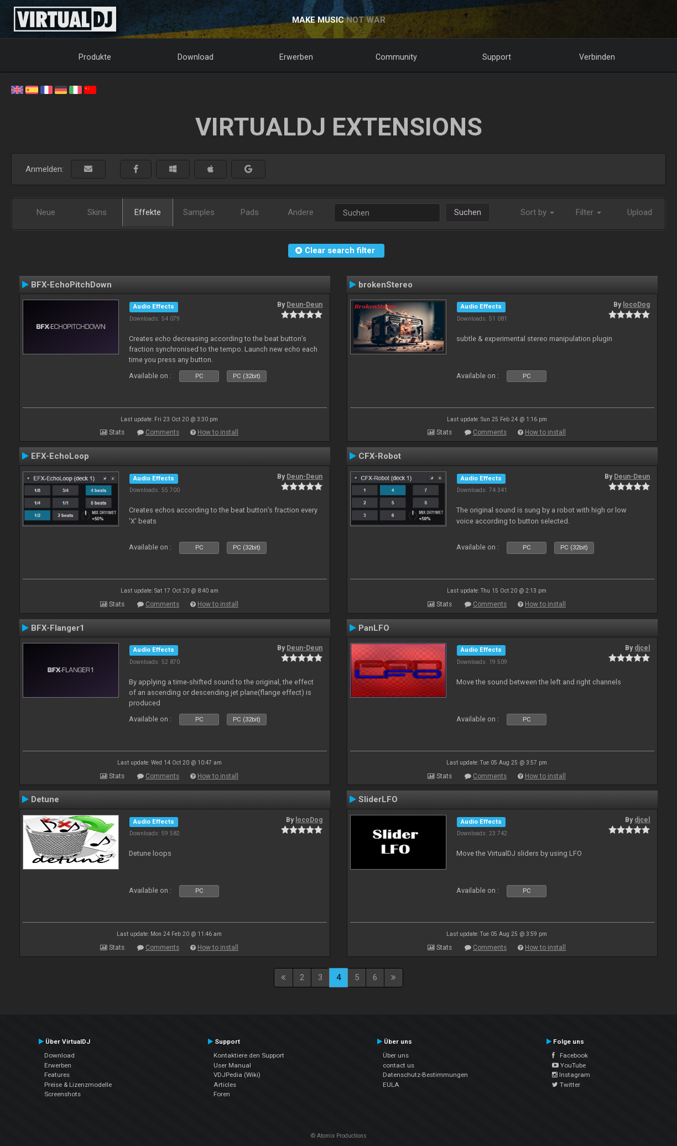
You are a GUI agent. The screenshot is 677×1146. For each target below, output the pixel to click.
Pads (250, 212)
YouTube (569, 1065)
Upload (639, 212)
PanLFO (373, 628)
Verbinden (597, 57)
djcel (642, 648)
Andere (301, 212)
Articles (224, 1085)
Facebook (570, 1055)
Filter (588, 212)
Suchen (467, 212)
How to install (217, 432)
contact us (398, 1065)
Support (496, 57)
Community (396, 57)
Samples (199, 212)
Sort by (537, 212)
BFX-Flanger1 (58, 628)
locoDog (636, 304)
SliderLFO (378, 799)
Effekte (147, 212)
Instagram (571, 1075)
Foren (221, 1094)
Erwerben (296, 57)
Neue (46, 212)
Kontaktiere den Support (248, 1055)
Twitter (566, 1085)
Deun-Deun (304, 304)
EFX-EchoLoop (60, 456)
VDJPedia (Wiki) (237, 1075)
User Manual (232, 1065)
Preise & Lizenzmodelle (78, 1085)
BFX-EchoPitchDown (71, 285)
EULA (391, 1085)
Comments (162, 432)
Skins (97, 212)
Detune (45, 799)
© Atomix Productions (339, 1135)
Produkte (95, 57)
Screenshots (62, 1094)
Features (57, 1075)
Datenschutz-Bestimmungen (425, 1075)
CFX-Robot (379, 456)
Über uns (396, 1055)
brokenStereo (385, 285)
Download (195, 57)
